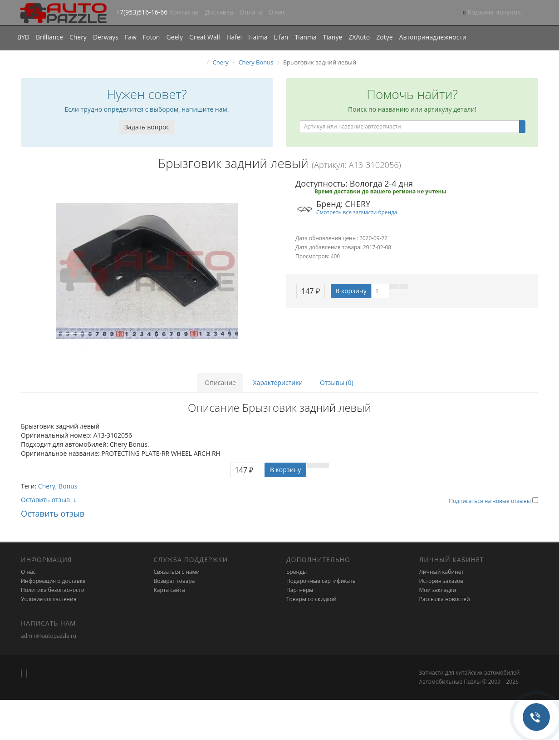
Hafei (234, 37)
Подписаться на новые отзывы (490, 501)
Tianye (333, 37)
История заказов (441, 581)
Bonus (68, 486)
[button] (492, 13)
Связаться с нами (177, 572)
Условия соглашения (48, 599)
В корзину (350, 290)
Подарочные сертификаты (321, 581)
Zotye (384, 37)
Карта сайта (169, 590)
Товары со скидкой (311, 599)
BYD (23, 37)
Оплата (251, 12)
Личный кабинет (441, 572)
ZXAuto (359, 37)
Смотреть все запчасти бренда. (357, 212)
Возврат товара (174, 581)
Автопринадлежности (432, 37)
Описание (220, 382)
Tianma (305, 37)
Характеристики (278, 382)
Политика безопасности (52, 590)
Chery (78, 37)
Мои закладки (437, 590)
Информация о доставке (53, 581)
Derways (105, 37)
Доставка (219, 12)
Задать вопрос (146, 127)
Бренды (296, 572)
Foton (151, 37)
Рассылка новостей (444, 599)
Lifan (281, 37)
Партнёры (299, 590)
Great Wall (204, 37)
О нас (277, 12)
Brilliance (49, 37)
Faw (131, 37)
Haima (257, 37)
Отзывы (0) (336, 382)
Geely (174, 37)
